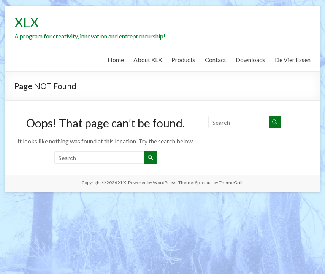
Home (116, 59)
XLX (26, 22)
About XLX (147, 59)
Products (183, 59)
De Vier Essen (293, 59)
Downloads (250, 59)
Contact (215, 59)
